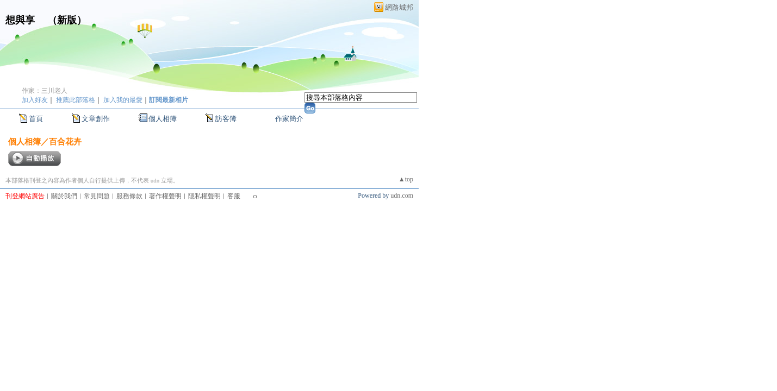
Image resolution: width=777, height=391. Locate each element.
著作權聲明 (165, 196)
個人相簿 (162, 119)
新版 (67, 20)
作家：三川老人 (44, 90)
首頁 (36, 119)
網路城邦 (399, 7)
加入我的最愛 (122, 100)
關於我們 (64, 196)
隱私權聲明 (204, 196)
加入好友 (35, 100)
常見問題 (97, 196)
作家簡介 (289, 119)
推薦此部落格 (75, 100)
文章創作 (96, 119)
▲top (406, 179)
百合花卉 (65, 141)
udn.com (401, 195)
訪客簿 (226, 119)
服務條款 (129, 196)
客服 (233, 196)
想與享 (21, 20)
